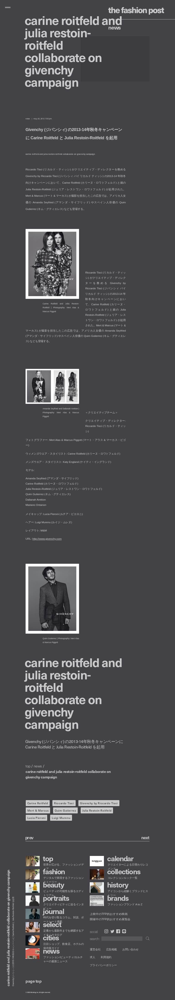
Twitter (112, 931)
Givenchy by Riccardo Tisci (99, 803)
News (114, 27)
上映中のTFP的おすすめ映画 (108, 914)
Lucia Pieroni (36, 818)
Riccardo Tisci (64, 803)
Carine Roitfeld (37, 803)
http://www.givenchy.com (47, 538)
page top (33, 981)
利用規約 (106, 957)
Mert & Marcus (38, 810)
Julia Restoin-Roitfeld (96, 810)
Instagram (106, 931)
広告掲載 (111, 949)
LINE (124, 931)
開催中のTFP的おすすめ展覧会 (110, 919)
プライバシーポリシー (103, 965)
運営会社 (95, 949)
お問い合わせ (130, 949)
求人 (92, 957)
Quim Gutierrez (65, 810)
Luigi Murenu (61, 818)
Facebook (118, 931)
